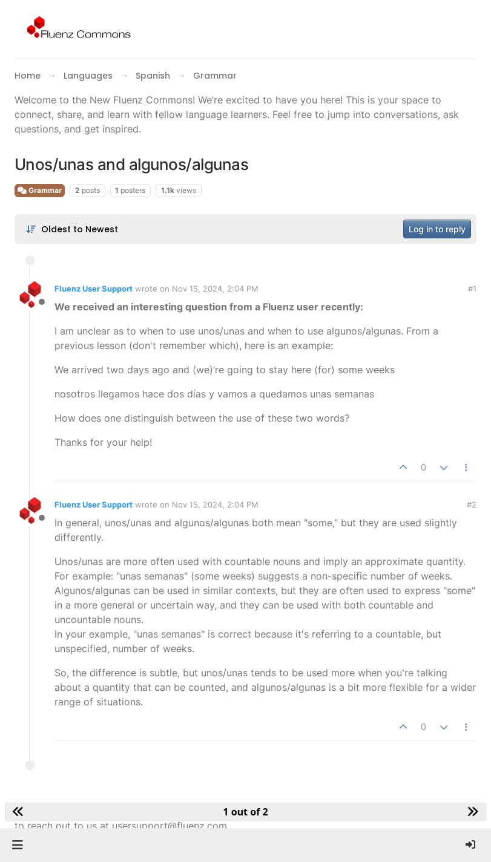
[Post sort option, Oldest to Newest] (72, 229)
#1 (472, 288)
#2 (471, 504)
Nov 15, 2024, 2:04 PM (215, 288)
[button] (17, 845)
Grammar (40, 190)
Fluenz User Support (93, 288)
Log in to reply (437, 229)
